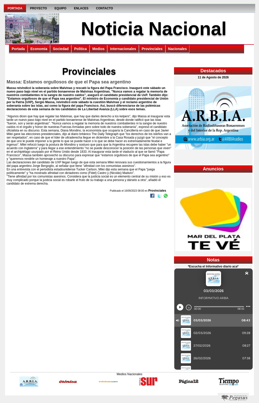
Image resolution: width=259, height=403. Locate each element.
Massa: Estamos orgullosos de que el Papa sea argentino (69, 81)
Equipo (61, 8)
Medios (98, 49)
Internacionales (123, 49)
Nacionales (177, 49)
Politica (80, 49)
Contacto (104, 8)
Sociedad (61, 49)
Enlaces (81, 8)
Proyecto (38, 8)
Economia (38, 49)
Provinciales (152, 49)
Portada (15, 8)
